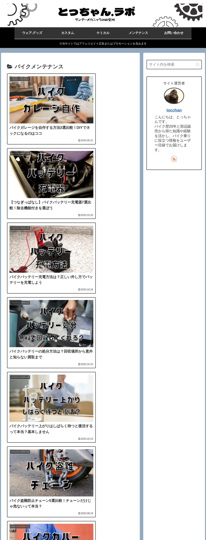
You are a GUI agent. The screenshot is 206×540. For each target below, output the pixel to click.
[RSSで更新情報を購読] (174, 159)
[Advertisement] (70, 434)
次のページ (70, 474)
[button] (197, 64)
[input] (174, 64)
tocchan (174, 110)
